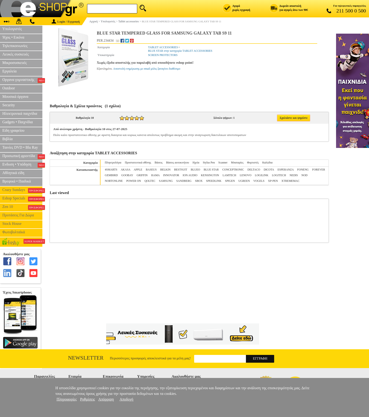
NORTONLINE (114, 181)
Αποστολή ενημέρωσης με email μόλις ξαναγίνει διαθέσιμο (146, 68)
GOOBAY (127, 175)
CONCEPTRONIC (233, 169)
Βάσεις (159, 162)
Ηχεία (196, 162)
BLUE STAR (211, 169)
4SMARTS (111, 169)
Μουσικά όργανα (15, 97)
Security (8, 105)
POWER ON (133, 181)
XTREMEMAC (290, 181)
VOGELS (258, 181)
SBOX (199, 181)
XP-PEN (273, 181)
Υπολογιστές (12, 29)
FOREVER (318, 169)
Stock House (11, 224)
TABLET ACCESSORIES (163, 47)
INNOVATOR (171, 175)
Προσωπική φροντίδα (22, 156)
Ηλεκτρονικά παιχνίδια (19, 113)
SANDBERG (184, 181)
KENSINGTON (210, 175)
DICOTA (269, 169)
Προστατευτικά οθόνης (138, 162)
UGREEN (244, 181)
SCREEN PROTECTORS (162, 55)
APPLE (138, 169)
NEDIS (293, 175)
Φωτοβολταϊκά (13, 232)
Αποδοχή (126, 399)
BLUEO (195, 169)
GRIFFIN (142, 175)
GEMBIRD (111, 175)
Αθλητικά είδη (13, 173)
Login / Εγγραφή (66, 21)
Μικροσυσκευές (14, 63)
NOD (304, 175)
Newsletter (86, 358)
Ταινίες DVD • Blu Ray (20, 147)
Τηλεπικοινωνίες (15, 46)
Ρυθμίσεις (87, 399)
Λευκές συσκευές (15, 54)
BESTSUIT (180, 169)
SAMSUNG (166, 181)
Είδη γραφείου (13, 130)
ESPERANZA (285, 169)
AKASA (125, 169)
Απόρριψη (106, 399)
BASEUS (151, 169)
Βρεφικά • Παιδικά (16, 181)
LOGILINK (261, 175)
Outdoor (8, 88)
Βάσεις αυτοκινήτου (177, 162)
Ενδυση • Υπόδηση (22, 164)
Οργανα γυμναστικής (22, 80)
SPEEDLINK (213, 181)
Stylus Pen (209, 162)
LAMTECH (229, 175)
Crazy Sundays (22, 190)
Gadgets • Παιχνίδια (17, 122)
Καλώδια (267, 162)
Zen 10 (22, 207)
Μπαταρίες (237, 162)
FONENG (303, 169)
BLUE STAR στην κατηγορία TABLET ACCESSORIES (180, 50)
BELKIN (165, 169)
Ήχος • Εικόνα (13, 37)
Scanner (223, 162)
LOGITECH (279, 175)
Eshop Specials (22, 198)
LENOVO (245, 175)
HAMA (155, 175)
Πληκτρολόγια (113, 162)
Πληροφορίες (66, 399)
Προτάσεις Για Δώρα (18, 215)
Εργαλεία (9, 71)
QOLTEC (149, 181)
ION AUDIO (190, 175)
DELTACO (253, 169)
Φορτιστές (253, 162)
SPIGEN (230, 181)
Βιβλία (7, 139)
